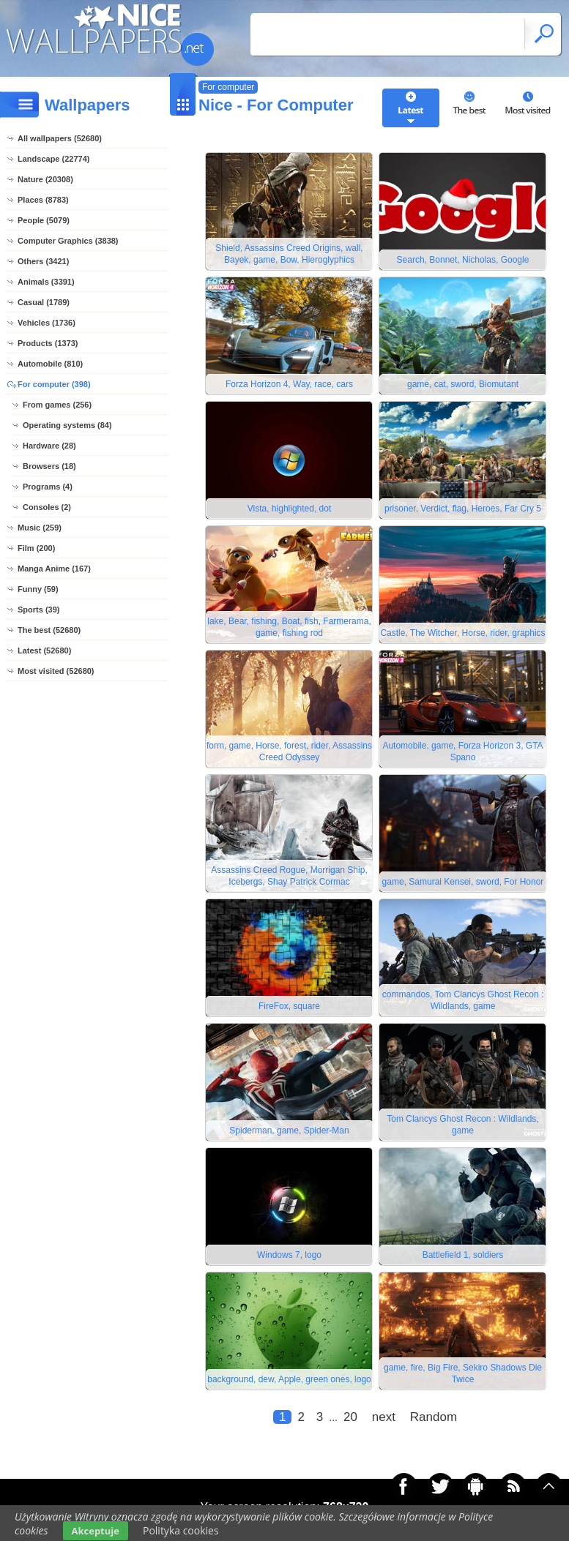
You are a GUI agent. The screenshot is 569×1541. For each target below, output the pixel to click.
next (383, 1417)
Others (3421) (43, 261)
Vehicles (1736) (46, 322)
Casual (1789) (44, 302)
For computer (228, 87)
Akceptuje (95, 1530)
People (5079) (44, 220)
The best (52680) (49, 630)
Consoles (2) (47, 507)
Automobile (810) (50, 363)
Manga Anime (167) (54, 568)
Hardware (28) (49, 445)
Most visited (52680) (56, 671)
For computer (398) (54, 384)
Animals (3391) (46, 281)
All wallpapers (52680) (60, 138)
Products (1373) (48, 343)
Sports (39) (38, 609)
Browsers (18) (49, 466)
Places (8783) (43, 199)
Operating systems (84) (67, 425)
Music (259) (40, 527)
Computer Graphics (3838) (68, 240)
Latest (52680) (44, 650)
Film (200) (36, 548)
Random (433, 1417)
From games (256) (57, 404)
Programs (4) (47, 486)
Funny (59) (38, 589)
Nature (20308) (45, 179)
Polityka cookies (181, 1530)
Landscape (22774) (53, 158)
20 (350, 1417)
